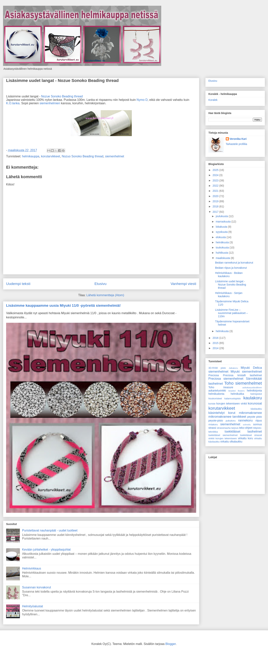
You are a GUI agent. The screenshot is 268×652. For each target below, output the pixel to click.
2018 (216, 206)
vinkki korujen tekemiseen (222, 438)
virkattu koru (245, 438)
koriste (211, 403)
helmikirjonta (254, 390)
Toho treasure (220, 387)
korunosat (255, 403)
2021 (216, 190)
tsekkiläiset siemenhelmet (223, 435)
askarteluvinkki (217, 390)
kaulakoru (252, 398)
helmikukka (237, 393)
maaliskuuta (223, 258)
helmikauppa (30, 156)
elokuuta (221, 237)
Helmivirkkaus (31, 568)
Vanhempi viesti (183, 284)
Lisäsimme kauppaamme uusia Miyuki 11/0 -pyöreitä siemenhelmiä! (63, 305)
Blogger (170, 644)
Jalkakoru (233, 368)
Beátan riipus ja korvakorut (231, 267)
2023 (216, 180)
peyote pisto (254, 416)
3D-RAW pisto (217, 368)
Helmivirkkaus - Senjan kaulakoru (228, 294)
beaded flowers (236, 391)
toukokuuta (222, 247)
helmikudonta (216, 393)
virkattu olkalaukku (231, 441)
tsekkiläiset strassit (251, 435)
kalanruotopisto (232, 398)
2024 (216, 175)
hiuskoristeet (215, 398)
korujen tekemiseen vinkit (231, 403)
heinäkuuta (222, 242)
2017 (216, 211)
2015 (216, 343)
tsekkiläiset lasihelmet (243, 431)
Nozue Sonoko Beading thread (62, 96)
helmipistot (256, 394)
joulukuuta (222, 216)
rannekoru (245, 420)
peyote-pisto (215, 420)
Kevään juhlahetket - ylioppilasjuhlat (46, 549)
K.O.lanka (12, 103)
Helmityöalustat (32, 606)
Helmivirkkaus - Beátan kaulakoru (229, 274)
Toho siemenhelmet (243, 383)
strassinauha (224, 428)
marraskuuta (223, 221)
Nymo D (142, 99)
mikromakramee (250, 413)
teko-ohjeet (245, 427)
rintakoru (213, 424)
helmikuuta (222, 331)
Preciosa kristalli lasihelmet (242, 375)
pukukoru (231, 420)
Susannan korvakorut (36, 587)
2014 (216, 348)
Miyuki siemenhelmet (246, 371)
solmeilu (247, 424)
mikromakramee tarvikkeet (227, 416)
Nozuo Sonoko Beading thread (82, 156)
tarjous (235, 428)
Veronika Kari (238, 138)
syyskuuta (222, 231)
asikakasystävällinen (252, 387)
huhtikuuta (222, 252)
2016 (216, 337)
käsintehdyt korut (221, 413)
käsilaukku (256, 409)
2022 (216, 185)
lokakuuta (222, 226)
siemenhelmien (50, 103)
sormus (257, 424)
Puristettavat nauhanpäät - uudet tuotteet (49, 530)
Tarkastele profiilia (236, 144)
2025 (216, 169)
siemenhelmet (114, 156)
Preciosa (213, 375)
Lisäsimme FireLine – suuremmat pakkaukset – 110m (231, 313)
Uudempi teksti (18, 284)
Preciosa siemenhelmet (225, 378)
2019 (216, 201)
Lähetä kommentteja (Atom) (105, 295)
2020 (216, 196)
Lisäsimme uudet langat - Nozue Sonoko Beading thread (62, 80)
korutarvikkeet (50, 156)
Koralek (212, 99)
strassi (212, 427)
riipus (259, 420)
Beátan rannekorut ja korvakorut (234, 262)
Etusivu (100, 284)
